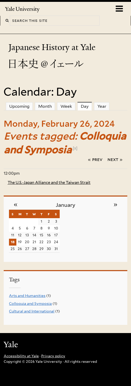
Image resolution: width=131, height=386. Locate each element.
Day (86, 106)
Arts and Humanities (27, 296)
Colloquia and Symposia (30, 303)
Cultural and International (31, 311)
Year (101, 106)
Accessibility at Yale (21, 356)
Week (66, 106)
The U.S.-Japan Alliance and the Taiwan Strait (49, 182)
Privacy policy (53, 356)
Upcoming (19, 106)
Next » (115, 159)
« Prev (95, 159)
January (65, 205)
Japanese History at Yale (52, 47)
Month (45, 106)
